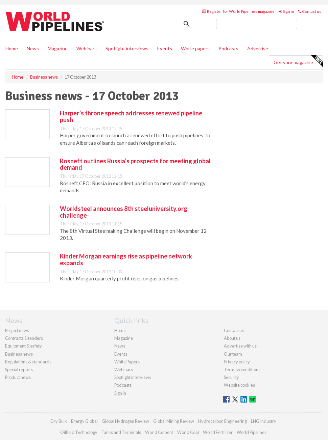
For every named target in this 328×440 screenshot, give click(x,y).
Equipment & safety (23, 346)
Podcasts (228, 48)
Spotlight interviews (127, 48)
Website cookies (239, 385)
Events (164, 48)
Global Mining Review (173, 421)
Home (11, 48)
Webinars (86, 48)
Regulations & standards (28, 361)
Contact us (309, 11)
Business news (19, 354)
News (119, 346)
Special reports (19, 369)
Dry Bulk (58, 421)
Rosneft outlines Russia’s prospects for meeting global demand (135, 164)
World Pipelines (251, 432)
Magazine (58, 48)
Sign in (286, 11)
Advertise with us (240, 346)
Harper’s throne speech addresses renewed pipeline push (131, 116)
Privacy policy (237, 361)
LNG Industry (263, 421)
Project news (17, 330)
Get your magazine (298, 61)
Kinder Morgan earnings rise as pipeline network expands (126, 259)
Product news (18, 377)
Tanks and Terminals (121, 432)
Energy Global (84, 421)
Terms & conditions (242, 369)
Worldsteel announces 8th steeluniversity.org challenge (123, 212)
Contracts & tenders (24, 338)
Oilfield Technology (78, 432)
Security (231, 377)
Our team (233, 354)
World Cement (159, 432)
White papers (195, 48)
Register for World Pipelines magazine (238, 11)
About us (232, 338)
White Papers (127, 361)
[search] (256, 24)
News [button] (33, 48)
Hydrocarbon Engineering (222, 421)
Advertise (257, 48)
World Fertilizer (218, 432)
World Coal (188, 432)
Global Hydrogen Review (125, 421)
